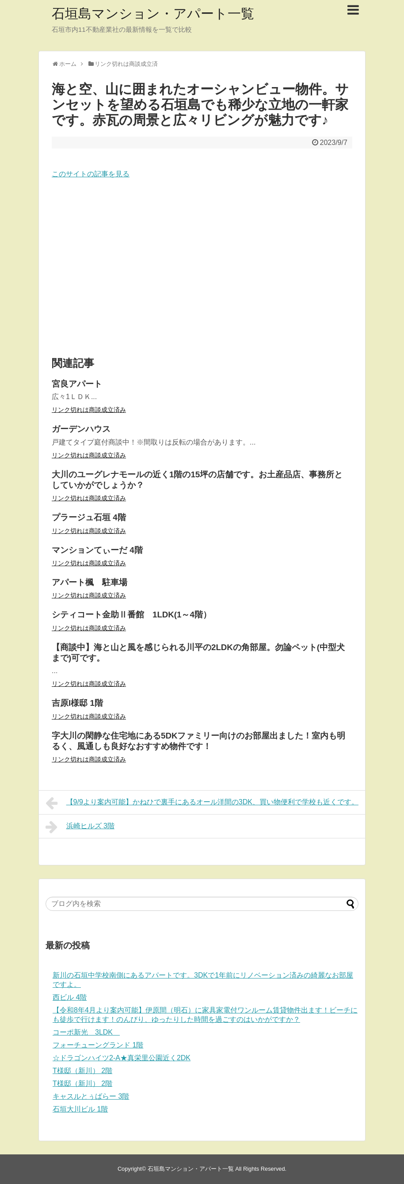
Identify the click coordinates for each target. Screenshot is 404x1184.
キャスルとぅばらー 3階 (91, 1096)
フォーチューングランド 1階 (98, 1045)
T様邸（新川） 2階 (82, 1070)
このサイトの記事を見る (91, 174)
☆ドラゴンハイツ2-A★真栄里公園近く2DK (122, 1058)
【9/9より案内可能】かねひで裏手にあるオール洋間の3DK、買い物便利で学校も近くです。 (202, 803)
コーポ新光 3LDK (86, 1032)
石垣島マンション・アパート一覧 (153, 13)
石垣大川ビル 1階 (80, 1109)
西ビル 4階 (70, 997)
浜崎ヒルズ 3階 (80, 827)
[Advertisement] (202, 268)
